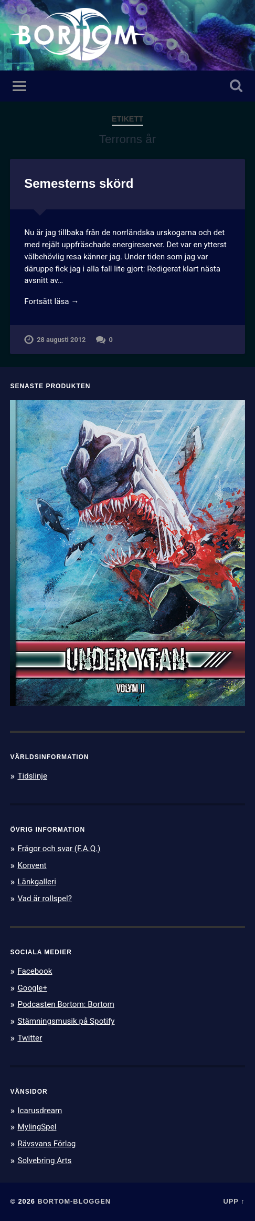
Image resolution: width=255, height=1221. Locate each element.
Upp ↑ (234, 1201)
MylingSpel (36, 1127)
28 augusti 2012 (61, 340)
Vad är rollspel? (44, 898)
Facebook (34, 971)
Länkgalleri (36, 881)
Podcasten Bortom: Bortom (65, 1004)
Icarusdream (39, 1110)
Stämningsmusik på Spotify (65, 1021)
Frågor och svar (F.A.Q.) (58, 848)
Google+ (32, 988)
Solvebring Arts (44, 1160)
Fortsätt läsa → (51, 301)
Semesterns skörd (78, 183)
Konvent (31, 865)
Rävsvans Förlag (46, 1143)
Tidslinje (32, 776)
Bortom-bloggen (74, 1201)
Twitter (29, 1038)
